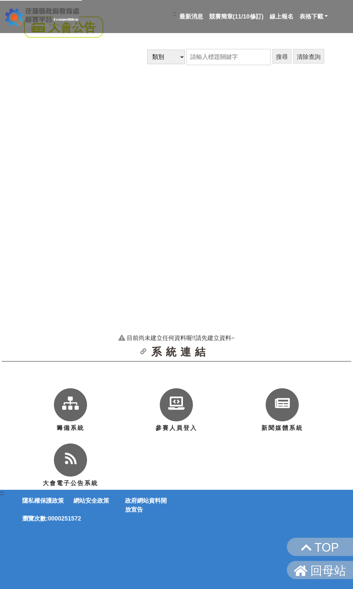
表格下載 (311, 16)
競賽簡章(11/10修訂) (236, 16)
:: (174, 13)
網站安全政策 (91, 500)
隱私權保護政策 (43, 500)
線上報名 (281, 16)
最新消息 (191, 16)
